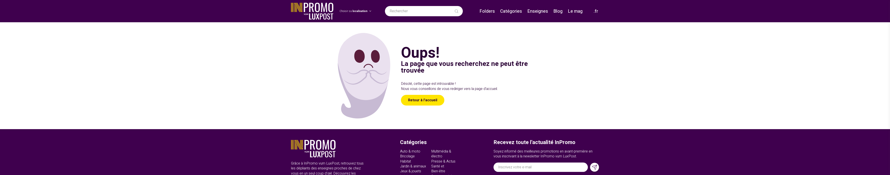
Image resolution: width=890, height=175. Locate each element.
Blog (557, 11)
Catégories (511, 11)
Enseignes (537, 11)
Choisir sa (353, 11)
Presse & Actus (443, 161)
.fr (596, 11)
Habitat (405, 161)
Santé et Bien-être (438, 169)
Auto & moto (410, 151)
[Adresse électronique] (541, 167)
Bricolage (407, 156)
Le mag (575, 11)
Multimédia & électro (441, 154)
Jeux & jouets (410, 171)
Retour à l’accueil (422, 100)
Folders (487, 11)
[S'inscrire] (594, 167)
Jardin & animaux (413, 166)
